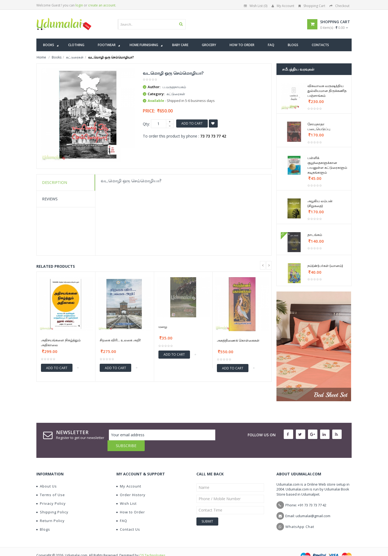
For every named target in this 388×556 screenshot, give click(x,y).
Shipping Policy (52, 501)
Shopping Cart (312, 6)
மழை (162, 326)
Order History (131, 484)
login (79, 5)
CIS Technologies (152, 544)
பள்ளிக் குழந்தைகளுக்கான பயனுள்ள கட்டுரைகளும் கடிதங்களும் (327, 165)
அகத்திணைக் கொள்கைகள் (238, 340)
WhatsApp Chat (299, 515)
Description (54, 182)
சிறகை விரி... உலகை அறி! (120, 340)
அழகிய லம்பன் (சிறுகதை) (319, 203)
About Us (46, 475)
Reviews (50, 198)
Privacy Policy (51, 492)
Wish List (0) (255, 6)
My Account (283, 6)
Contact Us (128, 518)
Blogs (43, 518)
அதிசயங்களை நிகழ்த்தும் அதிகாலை (61, 342)
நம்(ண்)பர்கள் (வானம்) (325, 265)
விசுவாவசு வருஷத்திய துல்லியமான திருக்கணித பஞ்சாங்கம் (327, 90)
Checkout (339, 6)
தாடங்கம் (314, 234)
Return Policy (50, 509)
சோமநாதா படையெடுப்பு (318, 126)
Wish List (126, 492)
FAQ (121, 509)
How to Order (130, 501)
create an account (101, 5)
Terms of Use (50, 484)
